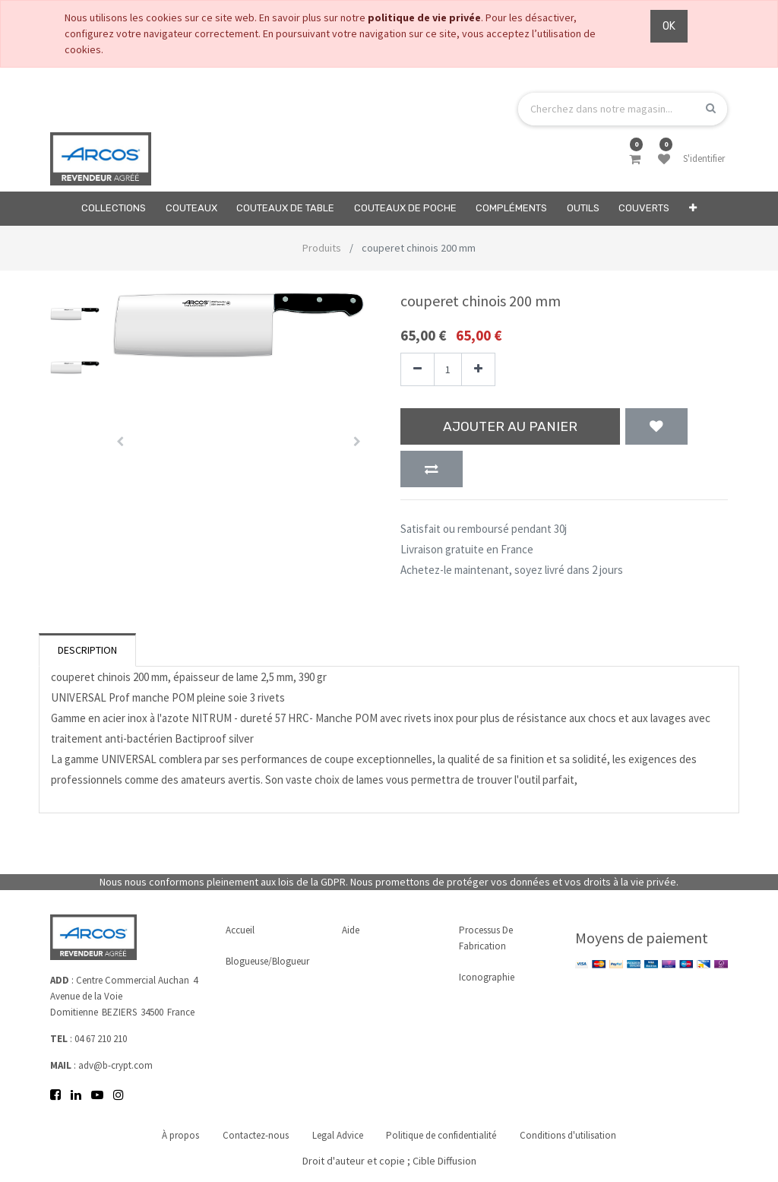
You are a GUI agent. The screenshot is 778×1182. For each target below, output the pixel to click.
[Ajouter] (478, 370)
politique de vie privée (424, 17)
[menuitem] (113, 209)
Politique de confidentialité (442, 1135)
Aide (350, 930)
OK (669, 26)
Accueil (240, 930)
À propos (180, 1135)
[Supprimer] (417, 370)
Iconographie (486, 977)
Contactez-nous (256, 1135)
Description (87, 650)
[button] (693, 209)
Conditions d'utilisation (568, 1135)
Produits (321, 248)
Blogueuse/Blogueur (267, 961)
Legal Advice (337, 1135)
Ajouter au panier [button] (510, 426)
